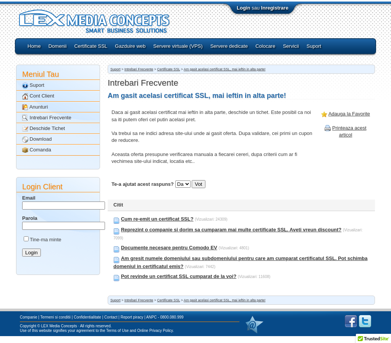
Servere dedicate (229, 46)
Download (37, 139)
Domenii (57, 46)
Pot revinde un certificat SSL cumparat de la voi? (178, 276)
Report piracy (132, 317)
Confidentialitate (87, 317)
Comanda (36, 150)
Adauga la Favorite (349, 114)
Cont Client (38, 96)
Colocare (265, 46)
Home (34, 46)
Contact (110, 317)
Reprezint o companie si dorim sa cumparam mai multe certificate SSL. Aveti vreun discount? (231, 229)
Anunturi (35, 107)
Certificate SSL (90, 46)
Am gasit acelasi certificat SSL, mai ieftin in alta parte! (224, 69)
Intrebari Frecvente (46, 118)
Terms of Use (117, 330)
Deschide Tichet (43, 128)
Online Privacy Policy (155, 330)
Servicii (291, 46)
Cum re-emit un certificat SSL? (157, 219)
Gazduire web (130, 46)
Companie (28, 317)
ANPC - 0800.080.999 (165, 317)
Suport (314, 46)
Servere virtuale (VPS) (177, 46)
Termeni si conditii (55, 317)
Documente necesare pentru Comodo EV (169, 247)
